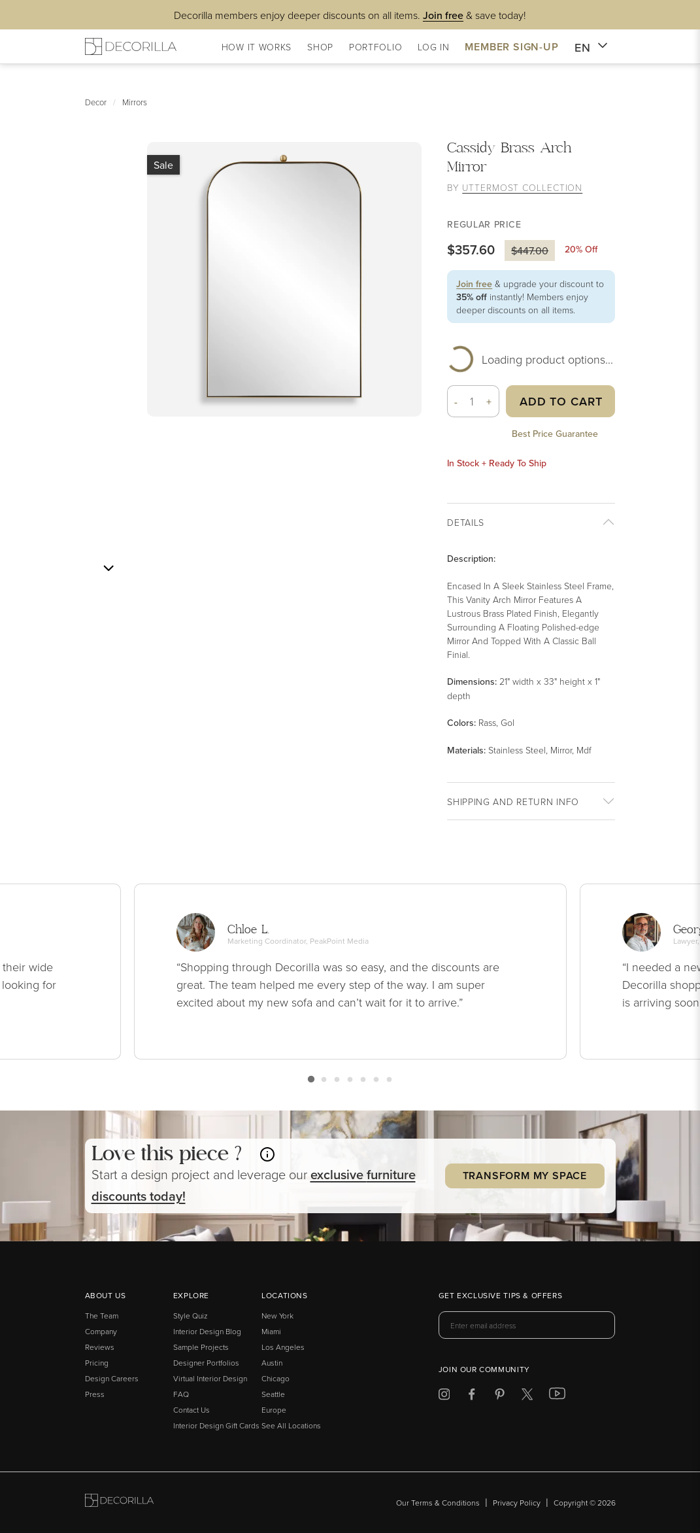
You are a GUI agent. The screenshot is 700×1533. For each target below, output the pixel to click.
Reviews (99, 1346)
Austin (271, 1362)
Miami (271, 1331)
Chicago (275, 1378)
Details (465, 522)
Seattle (273, 1394)
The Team (101, 1315)
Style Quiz (190, 1315)
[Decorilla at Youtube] (557, 1396)
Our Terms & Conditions (438, 1502)
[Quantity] (472, 401)
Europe (273, 1409)
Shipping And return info (513, 801)
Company (101, 1331)
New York (277, 1315)
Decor (96, 102)
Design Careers (112, 1378)
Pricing (96, 1362)
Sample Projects (201, 1346)
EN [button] (591, 47)
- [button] (456, 401)
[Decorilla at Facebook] (471, 1396)
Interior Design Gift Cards (216, 1425)
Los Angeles (283, 1346)
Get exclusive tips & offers (500, 1296)
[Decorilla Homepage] (130, 46)
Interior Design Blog (207, 1331)
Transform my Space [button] (525, 1175)
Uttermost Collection (522, 187)
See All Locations (291, 1425)
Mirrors (134, 102)
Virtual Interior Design (210, 1378)
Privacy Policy (517, 1502)
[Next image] (108, 568)
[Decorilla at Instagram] (444, 1396)
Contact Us (191, 1409)
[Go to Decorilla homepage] (119, 1502)
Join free (474, 283)
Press (95, 1394)
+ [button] (489, 401)
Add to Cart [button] (561, 401)
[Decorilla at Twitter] (527, 1396)
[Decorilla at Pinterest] (499, 1396)
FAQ (181, 1394)
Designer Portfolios (206, 1362)
